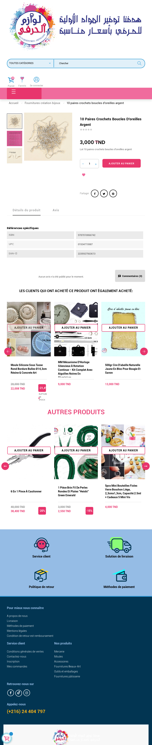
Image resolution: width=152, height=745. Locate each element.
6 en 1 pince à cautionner (26, 491)
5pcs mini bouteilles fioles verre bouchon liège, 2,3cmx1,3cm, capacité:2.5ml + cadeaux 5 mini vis (123, 491)
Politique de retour (41, 587)
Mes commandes (17, 666)
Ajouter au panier (121, 163)
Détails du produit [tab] (27, 210)
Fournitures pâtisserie (67, 676)
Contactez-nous (16, 656)
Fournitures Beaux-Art (67, 666)
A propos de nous (17, 615)
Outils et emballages (66, 671)
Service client (41, 556)
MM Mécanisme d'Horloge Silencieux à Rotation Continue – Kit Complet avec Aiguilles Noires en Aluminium (75, 369)
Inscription (13, 661)
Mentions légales (17, 630)
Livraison (12, 620)
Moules (58, 656)
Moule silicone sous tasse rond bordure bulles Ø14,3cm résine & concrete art (29, 368)
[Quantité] (89, 163)
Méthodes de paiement (119, 587)
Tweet (104, 193)
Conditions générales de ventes (25, 651)
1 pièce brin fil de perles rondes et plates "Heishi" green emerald (73, 491)
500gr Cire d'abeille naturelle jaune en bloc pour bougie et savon (123, 368)
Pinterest (113, 193)
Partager (94, 193)
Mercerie (59, 651)
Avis (56, 210)
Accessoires (61, 661)
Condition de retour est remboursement (30, 635)
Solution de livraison (119, 556)
